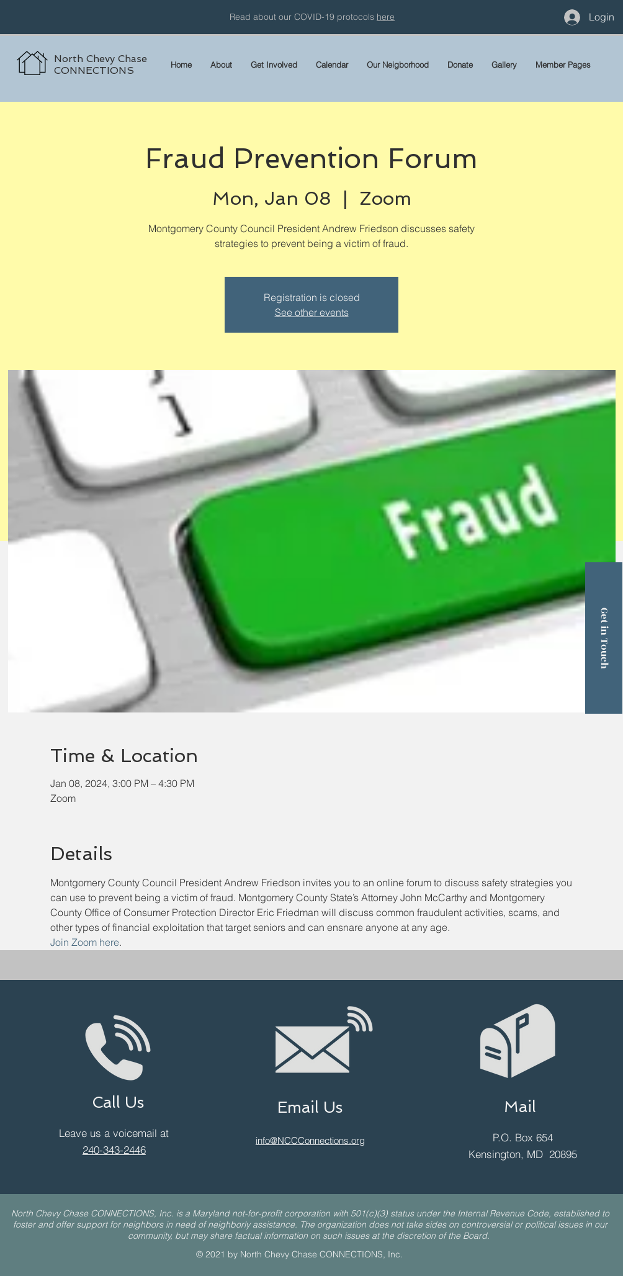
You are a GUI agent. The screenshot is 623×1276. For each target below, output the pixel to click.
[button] (563, 64)
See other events (312, 312)
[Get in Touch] (603, 638)
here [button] (386, 16)
